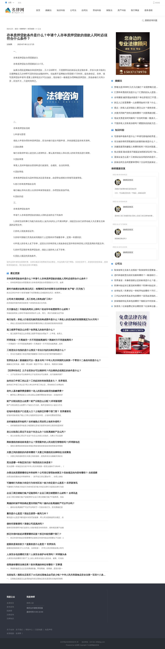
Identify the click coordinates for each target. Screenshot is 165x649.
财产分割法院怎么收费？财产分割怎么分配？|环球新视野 (34, 401)
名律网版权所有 (93, 645)
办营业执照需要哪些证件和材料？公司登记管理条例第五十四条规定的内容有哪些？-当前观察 (52, 472)
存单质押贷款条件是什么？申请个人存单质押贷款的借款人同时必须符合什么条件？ (47, 278)
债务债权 (148, 10)
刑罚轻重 (31, 29)
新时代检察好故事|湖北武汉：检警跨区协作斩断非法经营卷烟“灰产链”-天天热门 (46, 289)
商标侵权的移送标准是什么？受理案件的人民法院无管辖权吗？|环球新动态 (43, 442)
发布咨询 (10, 607)
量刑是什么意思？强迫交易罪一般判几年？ (27, 513)
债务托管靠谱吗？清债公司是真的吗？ (25, 524)
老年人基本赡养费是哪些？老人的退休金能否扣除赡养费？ (35, 391)
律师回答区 (128, 180)
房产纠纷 (122, 10)
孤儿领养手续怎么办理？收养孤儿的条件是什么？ (31, 330)
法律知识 (10, 618)
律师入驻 (30, 603)
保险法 (109, 10)
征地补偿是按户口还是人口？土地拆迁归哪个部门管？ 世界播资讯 (39, 411)
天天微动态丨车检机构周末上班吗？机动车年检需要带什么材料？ (38, 309)
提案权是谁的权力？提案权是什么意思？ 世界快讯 (31, 544)
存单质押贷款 (66, 265)
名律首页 (10, 603)
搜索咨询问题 (149, 20)
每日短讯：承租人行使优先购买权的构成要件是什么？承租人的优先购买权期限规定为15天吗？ (53, 319)
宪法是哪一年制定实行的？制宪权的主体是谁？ (30, 462)
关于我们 (19, 630)
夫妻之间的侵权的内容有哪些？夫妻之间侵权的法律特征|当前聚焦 (39, 452)
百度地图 (38, 630)
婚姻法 (48, 10)
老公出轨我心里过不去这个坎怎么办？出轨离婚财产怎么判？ (36, 432)
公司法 (73, 10)
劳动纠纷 (97, 10)
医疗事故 (135, 10)
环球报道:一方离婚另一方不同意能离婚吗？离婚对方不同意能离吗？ (40, 340)
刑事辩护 (23, 29)
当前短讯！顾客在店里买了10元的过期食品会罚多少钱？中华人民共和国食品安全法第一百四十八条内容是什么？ (56, 575)
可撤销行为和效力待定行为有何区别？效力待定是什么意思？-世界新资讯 (42, 483)
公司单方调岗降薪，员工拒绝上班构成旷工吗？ (30, 299)
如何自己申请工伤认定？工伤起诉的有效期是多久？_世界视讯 (37, 381)
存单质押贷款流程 (53, 265)
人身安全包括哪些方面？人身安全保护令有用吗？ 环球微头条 (37, 554)
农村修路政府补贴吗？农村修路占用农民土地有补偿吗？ (34, 421)
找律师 (9, 611)
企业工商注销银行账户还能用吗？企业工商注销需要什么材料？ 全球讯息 (42, 493)
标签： (42, 265)
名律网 (18, 633)
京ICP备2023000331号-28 (69, 642)
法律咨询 (10, 615)
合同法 (84, 10)
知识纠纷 (61, 10)
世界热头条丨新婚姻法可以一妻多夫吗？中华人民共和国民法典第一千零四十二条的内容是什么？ (54, 360)
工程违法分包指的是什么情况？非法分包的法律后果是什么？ (36, 350)
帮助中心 (29, 630)
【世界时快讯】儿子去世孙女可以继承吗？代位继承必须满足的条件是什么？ (44, 370)
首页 (19, 3)
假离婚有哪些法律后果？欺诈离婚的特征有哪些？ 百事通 (34, 564)
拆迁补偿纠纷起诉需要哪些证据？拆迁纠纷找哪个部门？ (34, 534)
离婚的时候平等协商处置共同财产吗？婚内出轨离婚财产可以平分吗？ (41, 503)
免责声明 (48, 630)
